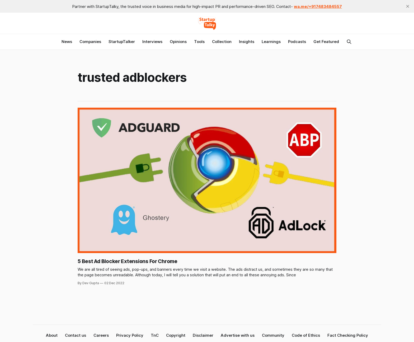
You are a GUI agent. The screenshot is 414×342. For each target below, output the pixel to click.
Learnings (271, 41)
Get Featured (326, 41)
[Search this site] (349, 41)
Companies (90, 41)
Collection (222, 41)
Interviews (152, 41)
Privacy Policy (129, 335)
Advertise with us (238, 335)
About (52, 335)
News (67, 41)
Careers (101, 335)
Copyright (175, 335)
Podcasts (297, 41)
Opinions (178, 41)
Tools (199, 41)
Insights (246, 41)
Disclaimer (203, 335)
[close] (407, 6)
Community (273, 335)
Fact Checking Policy (347, 335)
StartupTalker (122, 41)
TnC (155, 335)
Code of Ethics (306, 335)
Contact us (75, 335)
